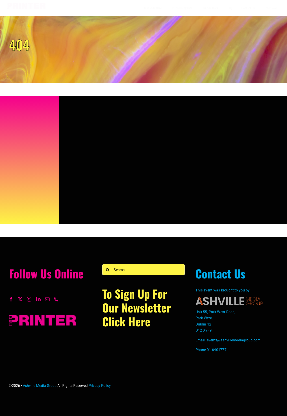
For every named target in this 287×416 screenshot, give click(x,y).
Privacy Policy (100, 386)
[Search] (107, 269)
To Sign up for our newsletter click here (136, 307)
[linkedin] (38, 299)
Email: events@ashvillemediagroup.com (228, 340)
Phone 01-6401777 (211, 350)
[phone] (56, 299)
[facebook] (11, 299)
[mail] (47, 299)
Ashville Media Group (40, 386)
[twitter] (20, 299)
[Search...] (143, 269)
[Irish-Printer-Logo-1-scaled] (26, 4)
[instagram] (29, 299)
